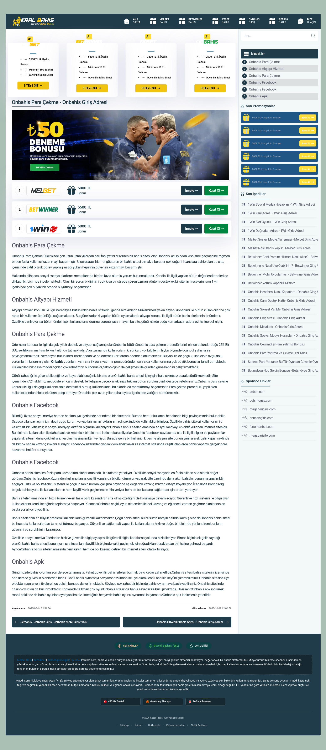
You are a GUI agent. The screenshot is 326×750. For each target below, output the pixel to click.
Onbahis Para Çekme (264, 62)
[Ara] (313, 35)
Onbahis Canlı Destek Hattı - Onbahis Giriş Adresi (278, 300)
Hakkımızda (154, 725)
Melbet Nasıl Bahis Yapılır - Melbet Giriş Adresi (276, 248)
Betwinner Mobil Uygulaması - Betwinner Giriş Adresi (280, 274)
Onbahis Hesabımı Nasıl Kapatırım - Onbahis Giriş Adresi (280, 292)
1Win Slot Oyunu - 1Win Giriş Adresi (269, 222)
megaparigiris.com (258, 409)
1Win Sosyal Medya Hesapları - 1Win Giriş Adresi (278, 204)
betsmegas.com (257, 400)
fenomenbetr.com (258, 426)
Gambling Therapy (158, 701)
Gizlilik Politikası (199, 725)
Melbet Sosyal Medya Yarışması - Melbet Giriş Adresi (280, 239)
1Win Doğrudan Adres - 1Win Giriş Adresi (273, 230)
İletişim (138, 725)
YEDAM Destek (114, 701)
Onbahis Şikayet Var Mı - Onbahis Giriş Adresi (276, 309)
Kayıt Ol (216, 190)
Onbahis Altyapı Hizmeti (266, 69)
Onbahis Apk (258, 96)
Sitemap (124, 725)
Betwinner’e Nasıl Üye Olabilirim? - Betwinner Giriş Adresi (280, 265)
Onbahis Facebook (262, 82)
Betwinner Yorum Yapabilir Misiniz (268, 283)
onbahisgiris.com (257, 418)
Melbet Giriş (24, 660)
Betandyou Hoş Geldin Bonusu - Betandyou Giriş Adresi (280, 370)
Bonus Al (307, 117)
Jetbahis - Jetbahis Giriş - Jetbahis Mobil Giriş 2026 (50, 622)
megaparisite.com (258, 435)
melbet (76, 660)
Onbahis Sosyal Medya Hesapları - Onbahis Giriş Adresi (280, 335)
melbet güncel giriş (58, 660)
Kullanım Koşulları (175, 725)
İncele (191, 190)
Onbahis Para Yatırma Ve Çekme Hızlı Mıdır (274, 353)
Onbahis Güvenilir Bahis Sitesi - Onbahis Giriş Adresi (192, 622)
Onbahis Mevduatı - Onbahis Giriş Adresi (272, 327)
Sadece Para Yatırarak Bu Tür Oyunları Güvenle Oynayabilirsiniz (280, 362)
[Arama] (275, 36)
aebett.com (253, 392)
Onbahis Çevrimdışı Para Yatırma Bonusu (273, 344)
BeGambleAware (200, 701)
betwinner (40, 660)
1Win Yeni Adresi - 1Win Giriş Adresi (269, 213)
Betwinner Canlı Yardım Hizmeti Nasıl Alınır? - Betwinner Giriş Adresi (280, 257)
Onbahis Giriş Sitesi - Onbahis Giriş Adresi (273, 318)
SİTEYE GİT (33, 85)
